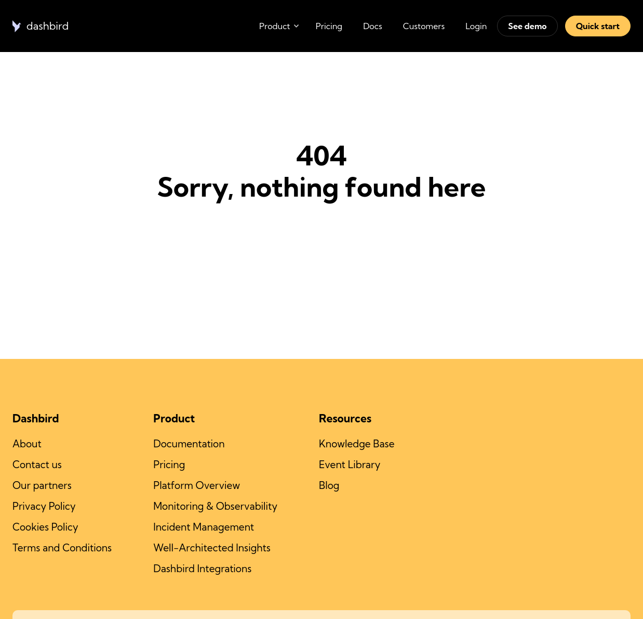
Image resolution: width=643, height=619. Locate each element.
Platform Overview (196, 485)
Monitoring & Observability (215, 506)
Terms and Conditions (62, 547)
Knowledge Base (356, 443)
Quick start (598, 26)
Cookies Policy (45, 527)
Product (274, 26)
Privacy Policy (44, 506)
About (27, 443)
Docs (372, 26)
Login (476, 26)
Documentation (188, 443)
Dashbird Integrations (202, 568)
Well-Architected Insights (212, 547)
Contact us (37, 464)
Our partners (42, 485)
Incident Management (203, 527)
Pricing (329, 26)
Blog (329, 485)
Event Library (349, 464)
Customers (424, 26)
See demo (527, 26)
